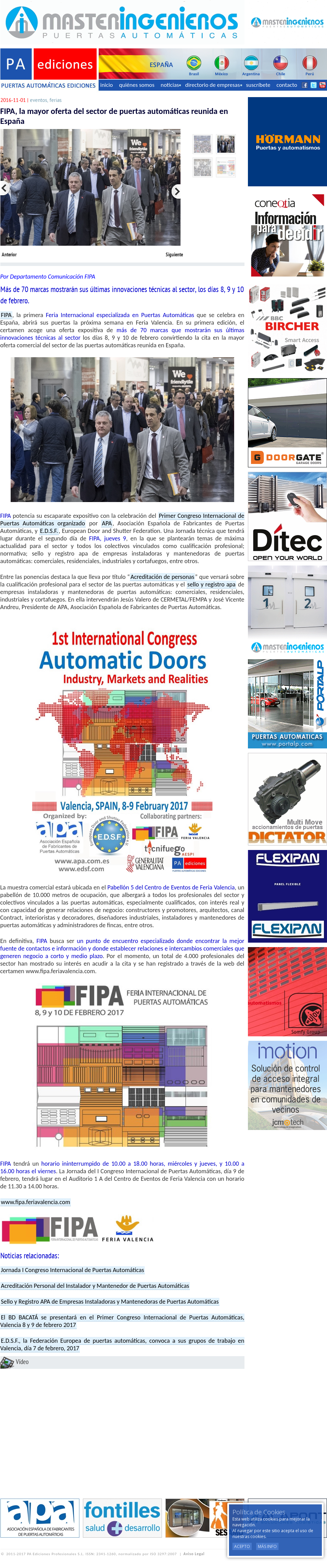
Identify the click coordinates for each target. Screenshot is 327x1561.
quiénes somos (136, 85)
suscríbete (258, 85)
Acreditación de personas (163, 577)
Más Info (267, 1546)
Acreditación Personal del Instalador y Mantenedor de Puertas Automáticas (95, 1286)
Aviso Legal (194, 1554)
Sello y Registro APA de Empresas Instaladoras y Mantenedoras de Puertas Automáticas (110, 1301)
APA (107, 523)
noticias (171, 85)
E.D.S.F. (49, 531)
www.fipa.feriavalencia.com (35, 1202)
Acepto (242, 1546)
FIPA (6, 315)
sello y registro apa (211, 584)
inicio (106, 85)
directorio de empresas (213, 85)
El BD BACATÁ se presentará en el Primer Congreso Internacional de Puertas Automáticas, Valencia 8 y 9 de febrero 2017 (122, 1321)
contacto (286, 85)
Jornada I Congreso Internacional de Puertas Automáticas (72, 1270)
